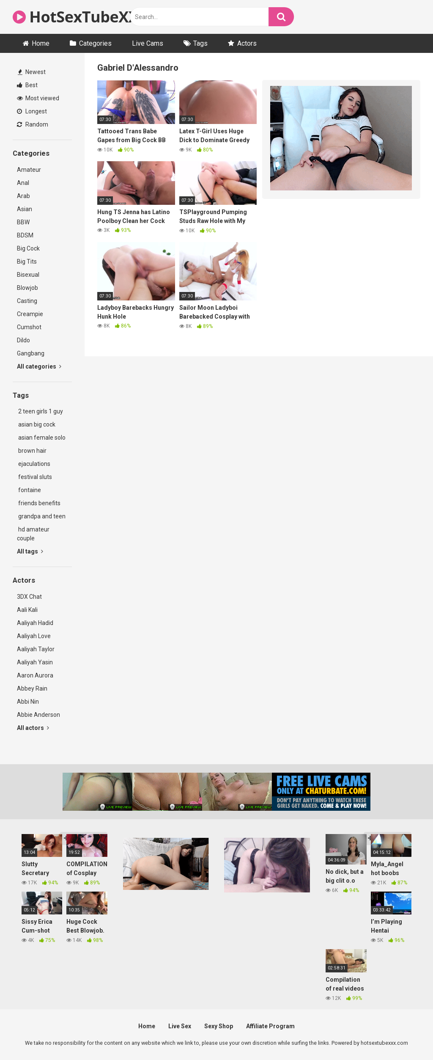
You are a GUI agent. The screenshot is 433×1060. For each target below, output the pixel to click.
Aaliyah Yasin (35, 662)
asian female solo (41, 437)
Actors (247, 43)
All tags (30, 551)
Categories (95, 43)
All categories (39, 366)
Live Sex (179, 1026)
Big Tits (27, 261)
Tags (200, 43)
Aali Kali (27, 609)
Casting (27, 300)
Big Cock (28, 248)
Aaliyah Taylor (36, 649)
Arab (23, 196)
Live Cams (147, 43)
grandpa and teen (41, 516)
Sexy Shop (218, 1026)
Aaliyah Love (34, 636)
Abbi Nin (28, 701)
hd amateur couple (33, 534)
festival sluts (34, 477)
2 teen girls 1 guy (40, 411)
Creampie (30, 314)
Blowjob (27, 287)
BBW (23, 222)
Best (27, 85)
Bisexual (28, 274)
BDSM (25, 235)
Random (32, 124)
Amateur (29, 169)
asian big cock (36, 424)
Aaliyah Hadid (35, 622)
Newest (32, 72)
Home (40, 43)
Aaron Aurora (35, 675)
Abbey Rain (32, 688)
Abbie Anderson (38, 714)
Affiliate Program (270, 1026)
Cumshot (29, 327)
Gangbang (30, 353)
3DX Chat (29, 596)
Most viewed (38, 98)
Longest (32, 111)
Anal (23, 182)
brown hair (32, 450)
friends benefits (38, 503)
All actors (33, 727)
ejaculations (33, 463)
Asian (24, 209)
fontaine (29, 490)
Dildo (23, 340)
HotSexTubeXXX (80, 16)
